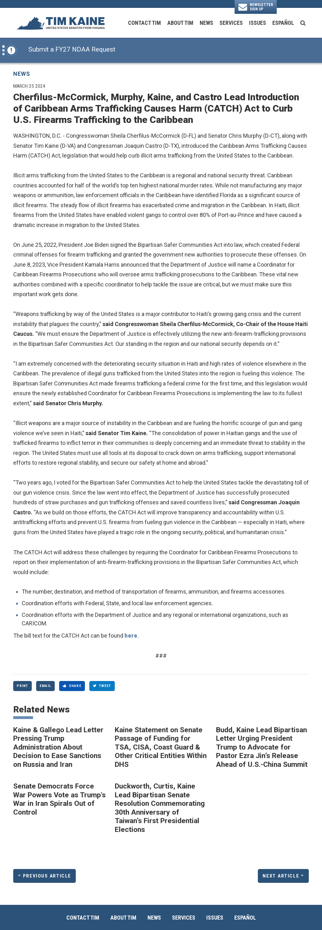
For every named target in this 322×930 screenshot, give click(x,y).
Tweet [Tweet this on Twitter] (102, 686)
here (131, 635)
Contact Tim (144, 22)
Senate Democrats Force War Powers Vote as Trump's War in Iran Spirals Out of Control (59, 799)
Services (231, 22)
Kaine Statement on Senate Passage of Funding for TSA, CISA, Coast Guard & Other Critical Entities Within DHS (161, 747)
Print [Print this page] (22, 686)
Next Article (281, 876)
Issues (257, 22)
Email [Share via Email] (45, 686)
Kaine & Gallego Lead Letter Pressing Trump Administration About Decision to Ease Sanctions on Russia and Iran (58, 747)
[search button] (303, 23)
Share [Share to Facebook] (72, 686)
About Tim (180, 22)
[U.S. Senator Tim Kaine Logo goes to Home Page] (60, 23)
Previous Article (47, 876)
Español (283, 22)
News (206, 22)
